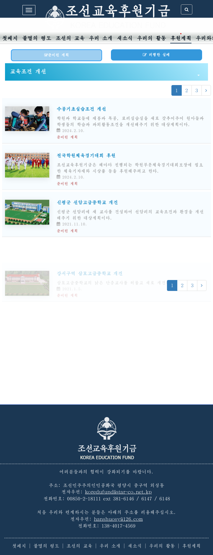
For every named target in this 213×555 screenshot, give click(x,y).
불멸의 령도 (36, 38)
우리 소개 (101, 38)
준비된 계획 (56, 55)
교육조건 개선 (105, 72)
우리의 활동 (151, 38)
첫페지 (10, 38)
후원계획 (180, 38)
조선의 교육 (70, 38)
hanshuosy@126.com (118, 519)
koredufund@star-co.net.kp (118, 491)
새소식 (125, 38)
